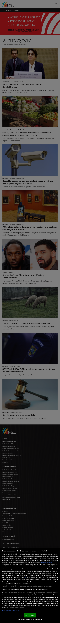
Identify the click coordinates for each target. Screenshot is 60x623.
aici (25, 577)
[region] (30, 585)
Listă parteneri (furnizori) (10, 610)
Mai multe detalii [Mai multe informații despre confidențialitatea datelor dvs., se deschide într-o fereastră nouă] (46, 562)
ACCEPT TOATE (30, 615)
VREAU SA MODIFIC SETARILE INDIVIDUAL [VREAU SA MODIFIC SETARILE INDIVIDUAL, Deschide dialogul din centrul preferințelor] (29, 619)
